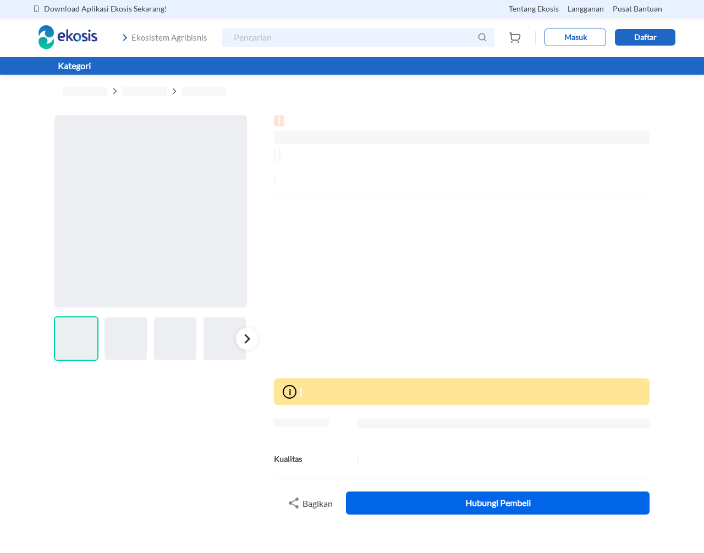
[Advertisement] (462, 288)
